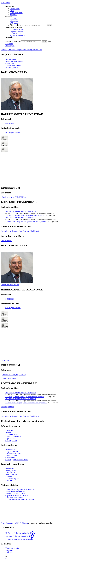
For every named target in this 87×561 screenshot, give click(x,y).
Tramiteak (13, 15)
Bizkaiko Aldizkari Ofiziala (15, 493)
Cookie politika (15, 33)
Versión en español (12, 548)
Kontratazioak (10, 472)
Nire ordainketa (11, 474)
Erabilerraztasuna (16, 29)
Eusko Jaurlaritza (16, 13)
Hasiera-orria (14, 9)
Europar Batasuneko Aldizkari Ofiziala (19, 500)
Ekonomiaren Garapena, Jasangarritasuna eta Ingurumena (26, 222)
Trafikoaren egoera (12, 478)
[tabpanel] (43, 90)
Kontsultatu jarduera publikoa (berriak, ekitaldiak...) (20, 231)
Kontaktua (14, 19)
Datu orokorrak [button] (11, 59)
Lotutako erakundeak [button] (13, 65)
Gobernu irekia (10, 458)
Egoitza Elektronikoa (17, 35)
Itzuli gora (9, 552)
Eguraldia (8, 476)
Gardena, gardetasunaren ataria (16, 460)
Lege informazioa (11, 439)
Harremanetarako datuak (10, 285)
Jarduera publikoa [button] (11, 67)
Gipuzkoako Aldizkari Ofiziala (16, 495)
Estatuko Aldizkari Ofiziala (15, 498)
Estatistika (9, 481)
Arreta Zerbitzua (11, 456)
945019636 (9, 124)
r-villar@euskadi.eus (13, 132)
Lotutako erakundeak (8, 378)
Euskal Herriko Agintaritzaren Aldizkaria (20, 489)
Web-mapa (14, 23)
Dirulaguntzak (10, 470)
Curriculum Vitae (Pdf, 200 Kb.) (14, 197)
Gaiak (12, 11)
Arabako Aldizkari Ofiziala (15, 491)
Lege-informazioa (16, 31)
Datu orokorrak (6, 241)
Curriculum (5, 360)
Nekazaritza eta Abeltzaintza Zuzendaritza (20, 211)
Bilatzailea (14, 21)
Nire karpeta (9, 46)
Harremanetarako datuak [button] (14, 61)
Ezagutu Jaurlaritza (12, 451)
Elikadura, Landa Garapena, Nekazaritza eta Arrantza (24, 215)
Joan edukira (5, 3)
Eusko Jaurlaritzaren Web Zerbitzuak (14, 523)
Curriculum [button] (9, 63)
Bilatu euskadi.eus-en (18, 25)
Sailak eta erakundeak (13, 453)
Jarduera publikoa (7, 407)
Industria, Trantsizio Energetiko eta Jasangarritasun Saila (21, 50)
